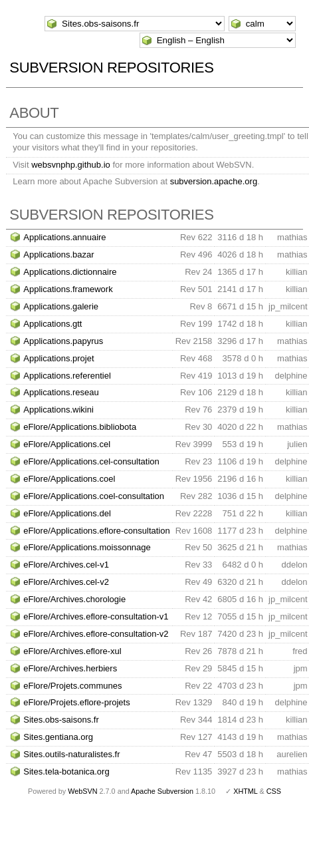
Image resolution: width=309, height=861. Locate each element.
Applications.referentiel (67, 376)
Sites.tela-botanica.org (66, 771)
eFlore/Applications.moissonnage (87, 547)
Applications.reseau (60, 392)
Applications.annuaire (64, 237)
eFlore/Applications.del (67, 513)
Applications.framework (67, 289)
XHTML (245, 791)
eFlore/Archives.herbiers (70, 668)
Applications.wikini (58, 410)
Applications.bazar (58, 254)
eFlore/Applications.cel (66, 444)
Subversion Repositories (111, 67)
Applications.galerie (60, 306)
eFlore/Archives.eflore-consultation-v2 (95, 634)
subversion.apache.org (214, 181)
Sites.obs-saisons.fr (60, 720)
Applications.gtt (52, 324)
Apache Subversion (162, 791)
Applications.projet (58, 358)
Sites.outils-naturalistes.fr (71, 754)
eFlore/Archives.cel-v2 (66, 582)
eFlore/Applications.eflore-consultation (96, 531)
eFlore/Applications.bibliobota (79, 427)
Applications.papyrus (63, 341)
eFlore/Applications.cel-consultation (91, 461)
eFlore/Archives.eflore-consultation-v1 (95, 616)
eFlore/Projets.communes (72, 686)
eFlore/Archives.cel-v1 (66, 565)
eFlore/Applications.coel (69, 479)
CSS (273, 791)
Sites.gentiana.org (58, 737)
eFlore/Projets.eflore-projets (76, 702)
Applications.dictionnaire (69, 272)
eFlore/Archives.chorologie (74, 599)
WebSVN (82, 791)
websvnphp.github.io (70, 165)
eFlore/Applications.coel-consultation (93, 496)
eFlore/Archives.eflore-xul (72, 651)
